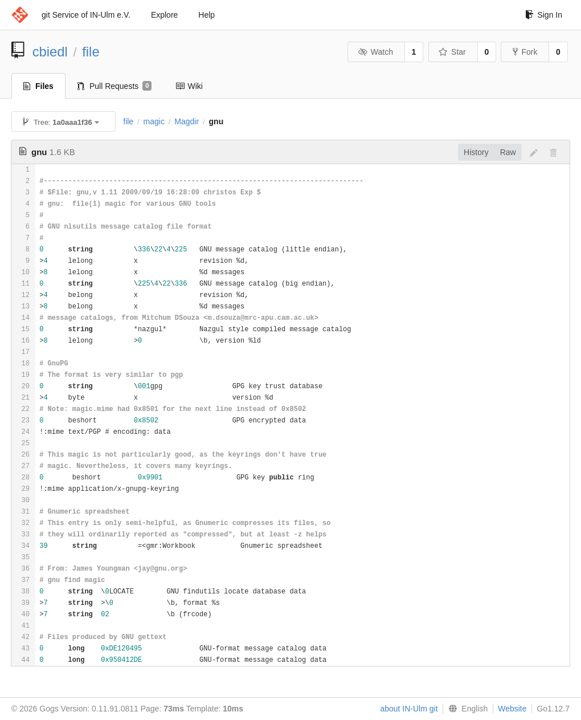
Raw (508, 152)
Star (452, 51)
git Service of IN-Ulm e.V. (86, 14)
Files (38, 86)
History (476, 152)
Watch (375, 51)
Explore (164, 14)
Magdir (186, 121)
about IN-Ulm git (408, 708)
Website (512, 708)
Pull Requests (114, 86)
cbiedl (50, 51)
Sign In (543, 14)
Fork (525, 51)
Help (206, 14)
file (90, 51)
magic (154, 121)
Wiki (188, 86)
